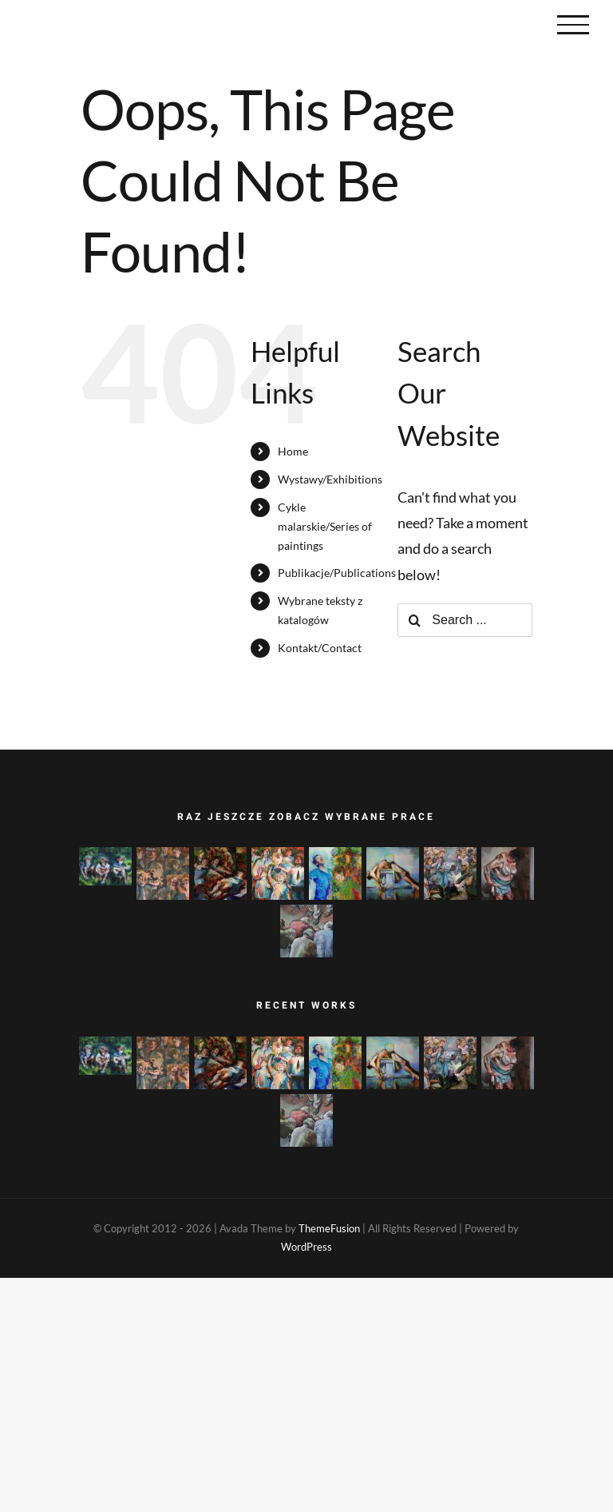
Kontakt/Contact (320, 648)
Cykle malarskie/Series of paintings (325, 526)
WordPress (306, 1246)
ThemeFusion (329, 1228)
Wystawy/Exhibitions (330, 479)
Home (293, 451)
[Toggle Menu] (573, 24)
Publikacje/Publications (337, 572)
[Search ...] (464, 620)
